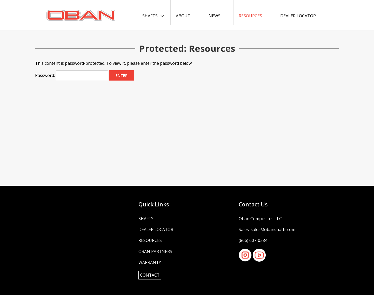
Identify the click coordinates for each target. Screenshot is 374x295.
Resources (250, 16)
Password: (71, 75)
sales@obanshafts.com (273, 229)
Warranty (149, 262)
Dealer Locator (298, 16)
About (183, 16)
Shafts (150, 16)
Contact (150, 275)
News (215, 16)
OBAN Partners (155, 251)
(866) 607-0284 (253, 240)
